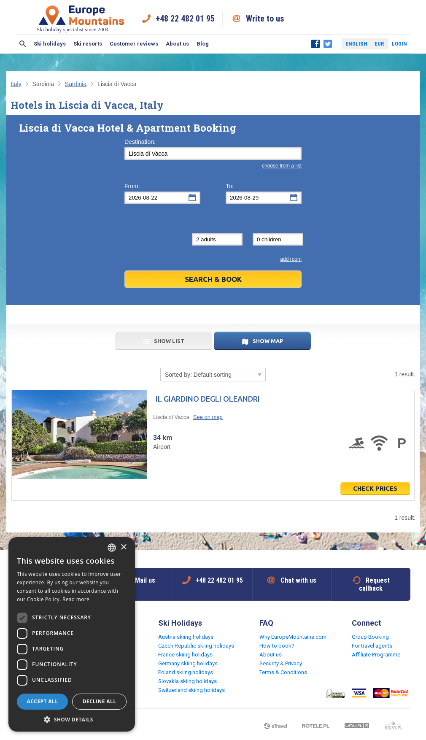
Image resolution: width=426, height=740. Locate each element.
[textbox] (213, 153)
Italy (16, 84)
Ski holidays (50, 44)
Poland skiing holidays (185, 672)
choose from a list (282, 166)
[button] (72, 719)
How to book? (276, 646)
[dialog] (71, 634)
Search (23, 44)
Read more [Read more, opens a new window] (75, 599)
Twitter (328, 44)
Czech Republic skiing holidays (196, 646)
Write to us (265, 19)
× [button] (123, 547)
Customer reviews (134, 44)
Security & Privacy (280, 663)
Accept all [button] (42, 701)
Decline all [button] (99, 701)
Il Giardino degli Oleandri (208, 398)
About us (177, 44)
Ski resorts (87, 44)
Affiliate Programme (376, 654)
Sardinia (75, 84)
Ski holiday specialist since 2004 (81, 18)
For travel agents (372, 646)
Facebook (315, 44)
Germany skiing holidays (188, 663)
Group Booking (370, 637)
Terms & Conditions (283, 672)
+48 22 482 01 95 (185, 19)
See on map (208, 417)
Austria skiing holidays (185, 637)
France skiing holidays (185, 654)
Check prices (375, 488)
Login (399, 44)
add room (291, 259)
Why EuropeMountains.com (292, 637)
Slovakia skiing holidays (187, 681)
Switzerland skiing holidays (191, 690)
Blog (203, 44)
